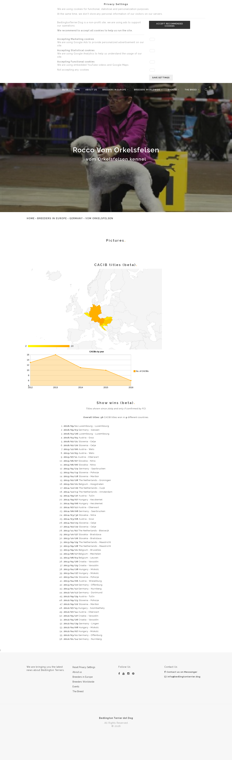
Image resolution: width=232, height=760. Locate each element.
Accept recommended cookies (169, 25)
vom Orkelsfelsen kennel (116, 159)
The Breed (191, 90)
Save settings (161, 78)
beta (65, 90)
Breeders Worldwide (147, 90)
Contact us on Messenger (180, 672)
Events (172, 90)
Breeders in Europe (114, 90)
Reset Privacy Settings (83, 667)
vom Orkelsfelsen (99, 218)
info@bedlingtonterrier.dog (182, 676)
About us (91, 90)
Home (76, 90)
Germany (76, 218)
